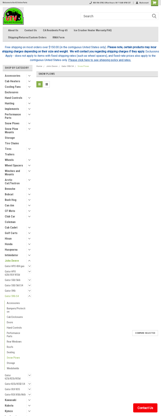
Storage (10, 137)
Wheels (9, 160)
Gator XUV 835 (12, 389)
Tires (8, 149)
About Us (13, 30)
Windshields (13, 368)
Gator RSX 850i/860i (15, 394)
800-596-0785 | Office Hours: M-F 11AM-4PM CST (110, 3)
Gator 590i (10, 290)
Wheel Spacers (14, 165)
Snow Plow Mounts (11, 130)
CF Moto (10, 211)
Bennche (10, 189)
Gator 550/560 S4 (14, 285)
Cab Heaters (12, 81)
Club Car (10, 216)
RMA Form (59, 37)
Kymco (9, 411)
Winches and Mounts (12, 172)
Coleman (10, 222)
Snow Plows (12, 123)
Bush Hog (10, 200)
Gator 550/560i (12, 280)
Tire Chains (12, 143)
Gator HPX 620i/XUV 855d (12, 273)
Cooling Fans (13, 86)
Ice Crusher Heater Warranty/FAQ (93, 30)
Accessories (12, 75)
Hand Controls (13, 98)
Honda (8, 244)
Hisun (8, 238)
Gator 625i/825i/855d (13, 377)
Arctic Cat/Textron (12, 181)
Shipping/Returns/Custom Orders (27, 37)
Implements (12, 109)
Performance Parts (13, 116)
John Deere (12, 260)
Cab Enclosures (15, 317)
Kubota (9, 405)
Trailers (9, 154)
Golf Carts (11, 233)
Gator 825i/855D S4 (15, 383)
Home (39, 66)
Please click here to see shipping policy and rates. (99, 60)
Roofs (10, 347)
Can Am (9, 205)
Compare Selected (145, 333)
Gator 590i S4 (12, 296)
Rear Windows (14, 341)
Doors (10, 322)
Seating (11, 352)
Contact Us (30, 30)
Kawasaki (10, 400)
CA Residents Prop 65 (55, 30)
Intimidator (11, 255)
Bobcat (9, 194)
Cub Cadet (11, 227)
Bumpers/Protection (16, 310)
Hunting (9, 103)
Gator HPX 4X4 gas (14, 266)
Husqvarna (11, 249)
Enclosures (11, 92)
